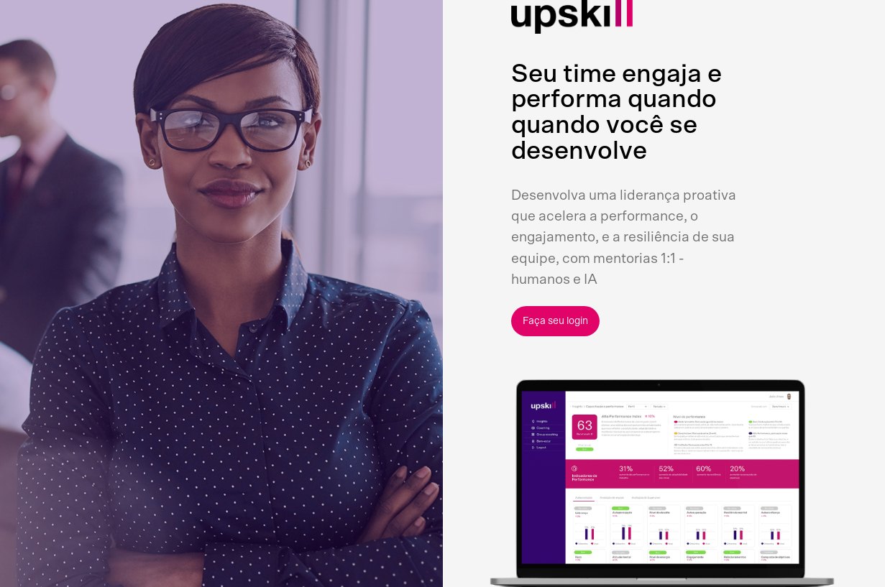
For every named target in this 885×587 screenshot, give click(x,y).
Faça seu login (555, 321)
